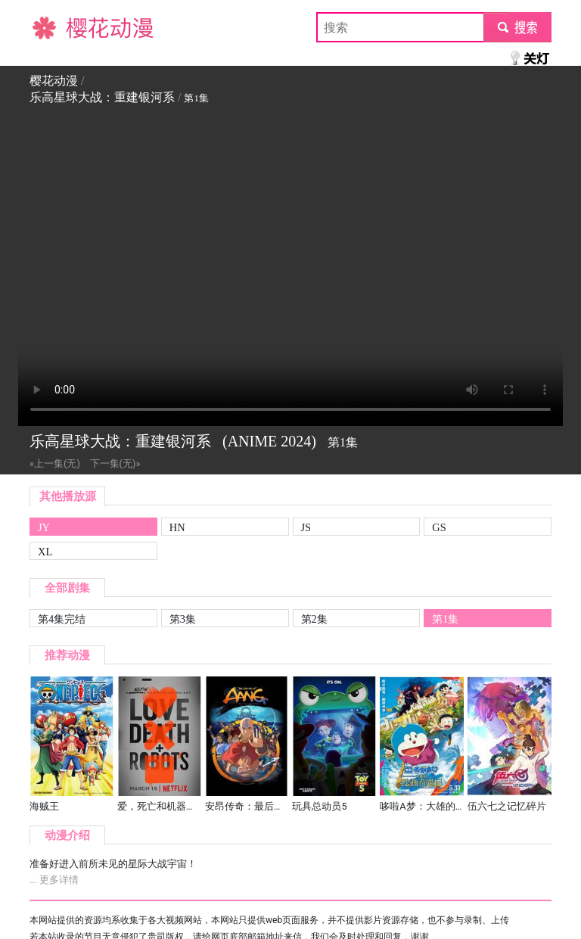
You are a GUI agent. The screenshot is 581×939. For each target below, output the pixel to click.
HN (177, 527)
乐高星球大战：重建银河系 (102, 97)
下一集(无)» (115, 463)
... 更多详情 (54, 879)
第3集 (182, 619)
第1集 (445, 619)
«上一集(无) (55, 463)
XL (45, 552)
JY (44, 527)
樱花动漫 (54, 27)
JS (306, 527)
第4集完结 (61, 619)
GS (439, 527)
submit (517, 27)
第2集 (314, 619)
